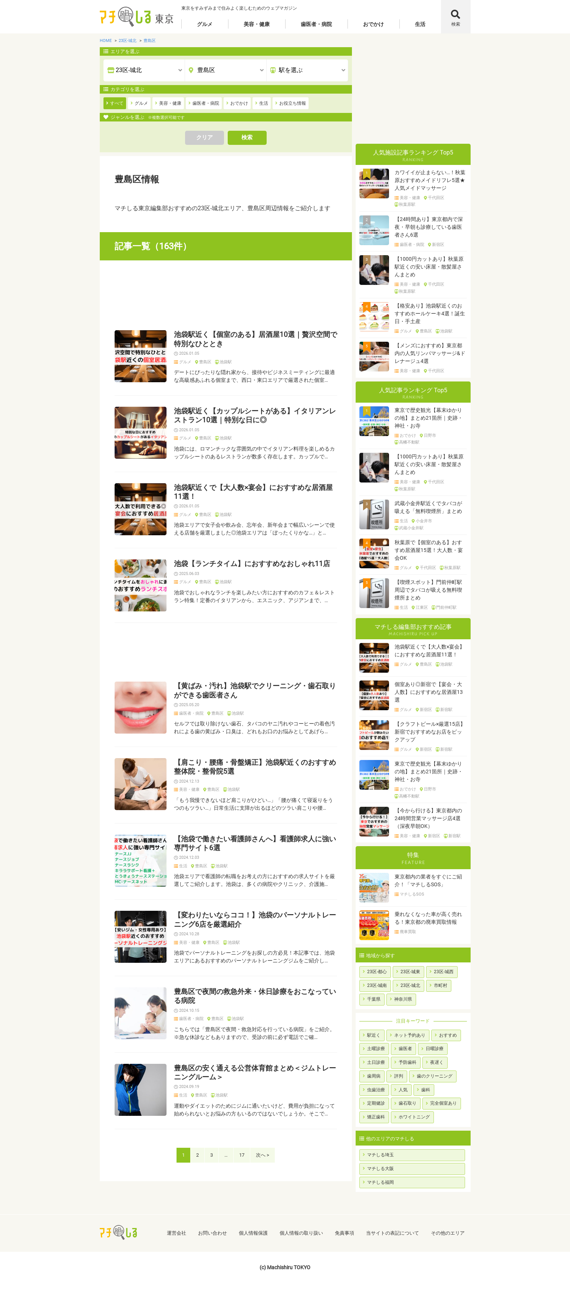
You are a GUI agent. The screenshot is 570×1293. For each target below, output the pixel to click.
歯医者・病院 (316, 24)
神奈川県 (403, 999)
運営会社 (176, 1233)
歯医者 (405, 1048)
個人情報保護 (253, 1233)
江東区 (422, 607)
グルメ (204, 24)
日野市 (430, 435)
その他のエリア (448, 1233)
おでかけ (373, 24)
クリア (204, 137)
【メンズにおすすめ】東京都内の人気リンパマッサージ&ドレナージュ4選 (430, 353)
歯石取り (407, 1103)
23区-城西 (444, 971)
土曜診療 (376, 1048)
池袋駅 (226, 362)
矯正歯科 (376, 1117)
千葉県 (373, 999)
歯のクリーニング (434, 1076)
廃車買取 (408, 932)
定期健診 (376, 1103)
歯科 (425, 1089)
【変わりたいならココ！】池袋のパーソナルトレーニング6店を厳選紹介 (255, 919)
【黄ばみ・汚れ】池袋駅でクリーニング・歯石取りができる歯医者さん (255, 690)
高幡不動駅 (409, 442)
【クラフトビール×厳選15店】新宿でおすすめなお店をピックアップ (430, 732)
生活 (420, 24)
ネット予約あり (409, 1035)
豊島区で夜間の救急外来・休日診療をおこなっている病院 (255, 996)
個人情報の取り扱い (301, 1233)
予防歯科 (407, 1062)
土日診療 (376, 1062)
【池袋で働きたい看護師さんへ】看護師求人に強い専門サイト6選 (255, 843)
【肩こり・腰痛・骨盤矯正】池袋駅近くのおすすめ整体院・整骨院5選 (255, 767)
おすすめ (448, 1035)
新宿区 (438, 245)
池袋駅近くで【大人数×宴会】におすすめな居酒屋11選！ (253, 492)
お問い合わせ (212, 1233)
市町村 (440, 985)
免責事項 (344, 1233)
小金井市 (424, 521)
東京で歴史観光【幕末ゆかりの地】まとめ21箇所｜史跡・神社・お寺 (429, 418)
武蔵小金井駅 (411, 528)
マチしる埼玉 (380, 1154)
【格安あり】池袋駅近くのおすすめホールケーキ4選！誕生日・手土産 (430, 313)
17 (241, 1155)
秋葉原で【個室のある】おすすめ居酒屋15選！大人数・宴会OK (429, 550)
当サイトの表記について (392, 1233)
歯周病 (373, 1076)
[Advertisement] (226, 295)
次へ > (262, 1155)
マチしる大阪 (380, 1168)
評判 (398, 1076)
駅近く (373, 1035)
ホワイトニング (414, 1117)
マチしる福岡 (380, 1182)
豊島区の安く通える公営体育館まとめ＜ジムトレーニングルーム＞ (255, 1072)
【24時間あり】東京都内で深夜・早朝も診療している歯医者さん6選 (429, 227)
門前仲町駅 (446, 607)
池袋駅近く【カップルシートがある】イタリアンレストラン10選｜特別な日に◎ (255, 415)
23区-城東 (410, 971)
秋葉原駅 (407, 204)
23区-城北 (410, 985)
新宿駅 (446, 710)
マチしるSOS (412, 894)
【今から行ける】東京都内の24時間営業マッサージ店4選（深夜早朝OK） (428, 818)
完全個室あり (443, 1103)
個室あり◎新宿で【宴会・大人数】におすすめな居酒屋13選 (429, 692)
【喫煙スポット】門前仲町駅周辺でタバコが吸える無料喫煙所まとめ (428, 590)
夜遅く (437, 1062)
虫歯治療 (376, 1089)
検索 (455, 24)
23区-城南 (377, 985)
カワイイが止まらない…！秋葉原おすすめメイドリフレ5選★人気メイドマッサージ (430, 180)
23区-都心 (377, 971)
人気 (403, 1089)
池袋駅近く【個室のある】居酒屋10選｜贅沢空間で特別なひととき (255, 339)
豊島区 (205, 362)
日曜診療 (435, 1048)
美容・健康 (257, 24)
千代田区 (436, 198)
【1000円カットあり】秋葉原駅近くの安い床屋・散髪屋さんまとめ (429, 266)
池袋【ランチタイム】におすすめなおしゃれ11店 (252, 564)
